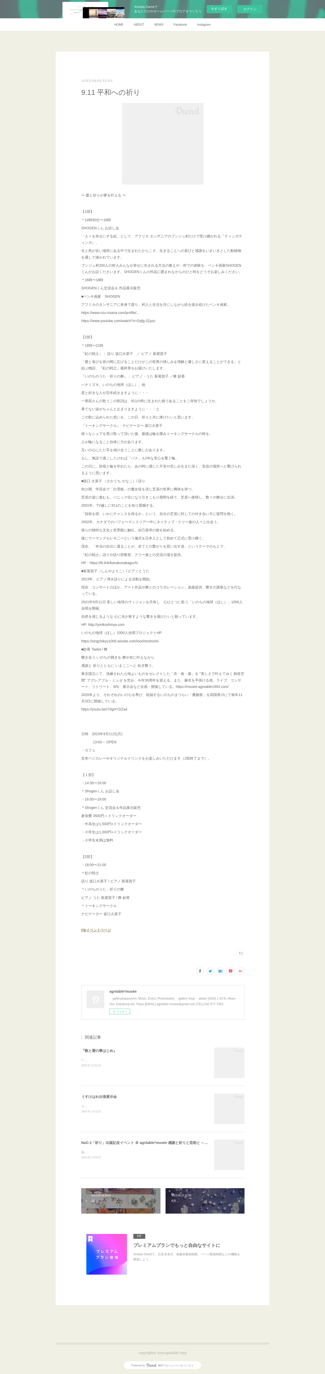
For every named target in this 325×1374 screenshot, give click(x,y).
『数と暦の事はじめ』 (99, 1051)
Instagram (203, 24)
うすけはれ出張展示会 (99, 1097)
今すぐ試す (219, 9)
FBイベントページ (96, 930)
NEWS (159, 24)
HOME (118, 24)
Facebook (180, 24)
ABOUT (139, 24)
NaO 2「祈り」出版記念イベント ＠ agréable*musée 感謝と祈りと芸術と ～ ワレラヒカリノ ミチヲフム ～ (167, 1143)
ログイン (249, 9)
